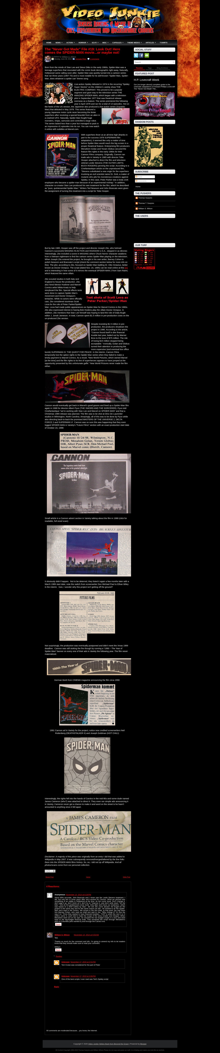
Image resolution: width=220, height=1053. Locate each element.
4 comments (94, 59)
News (60, 42)
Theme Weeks (135, 42)
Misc (106, 42)
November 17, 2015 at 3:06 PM (83, 976)
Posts (139, 177)
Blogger (143, 1044)
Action (71, 42)
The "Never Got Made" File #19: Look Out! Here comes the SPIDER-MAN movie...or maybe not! (82, 51)
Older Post (126, 877)
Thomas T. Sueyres (146, 203)
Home (48, 43)
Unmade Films (80, 59)
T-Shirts (164, 43)
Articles (152, 42)
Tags (150, 68)
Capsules (118, 42)
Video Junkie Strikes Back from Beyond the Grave (108, 1044)
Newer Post (50, 877)
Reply (58, 924)
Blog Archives (162, 68)
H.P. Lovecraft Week (146, 79)
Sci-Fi (96, 42)
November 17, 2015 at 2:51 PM (83, 962)
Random (139, 68)
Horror (84, 42)
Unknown (65, 962)
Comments (141, 181)
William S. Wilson (69, 57)
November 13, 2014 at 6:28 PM (78, 895)
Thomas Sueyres (145, 198)
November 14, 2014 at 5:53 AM (86, 935)
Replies (59, 956)
